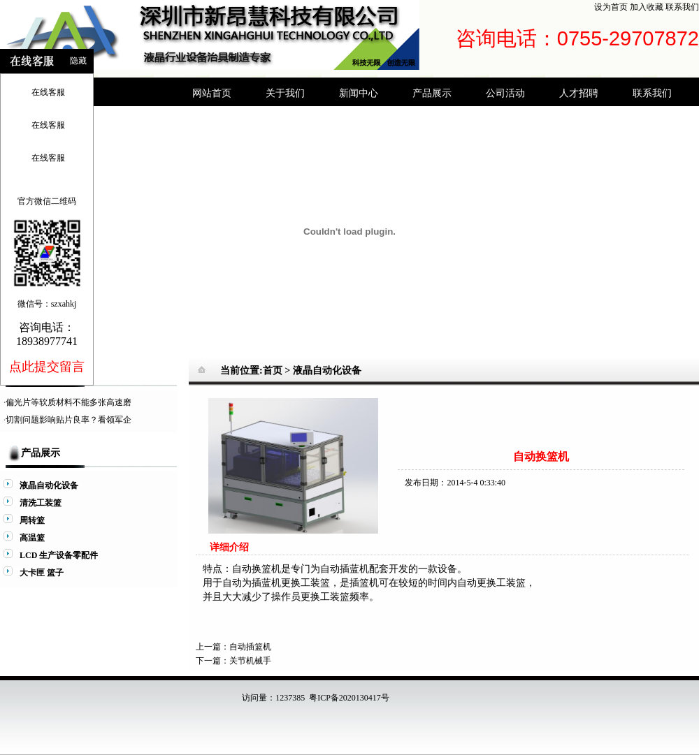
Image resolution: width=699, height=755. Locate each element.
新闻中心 (358, 92)
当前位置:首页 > (256, 370)
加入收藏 (646, 7)
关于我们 (285, 92)
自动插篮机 (250, 647)
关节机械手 (250, 661)
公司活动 (505, 92)
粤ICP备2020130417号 (349, 698)
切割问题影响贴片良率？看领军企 (68, 420)
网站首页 (211, 92)
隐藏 (78, 61)
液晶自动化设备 (327, 370)
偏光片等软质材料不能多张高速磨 (68, 402)
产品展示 (432, 92)
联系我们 (682, 7)
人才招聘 (578, 92)
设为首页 (611, 7)
